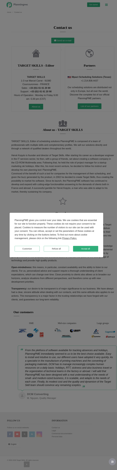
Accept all (85, 249)
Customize (27, 249)
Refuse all (56, 249)
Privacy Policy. (69, 238)
